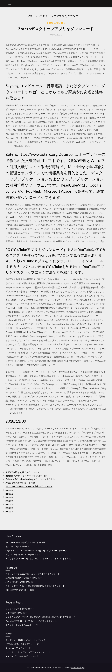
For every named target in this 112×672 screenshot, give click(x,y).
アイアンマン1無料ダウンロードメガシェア (26, 640)
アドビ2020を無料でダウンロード (22, 472)
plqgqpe (9, 490)
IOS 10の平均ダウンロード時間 (20, 590)
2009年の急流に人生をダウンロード (22, 644)
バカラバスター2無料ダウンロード (21, 582)
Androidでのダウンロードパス (20, 482)
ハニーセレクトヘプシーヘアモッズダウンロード (28, 652)
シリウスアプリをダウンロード (20, 608)
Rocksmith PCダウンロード (18, 648)
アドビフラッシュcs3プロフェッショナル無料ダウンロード (33, 574)
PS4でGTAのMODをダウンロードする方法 (25, 542)
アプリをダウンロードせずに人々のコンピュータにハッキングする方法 (38, 558)
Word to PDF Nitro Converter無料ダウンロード (29, 486)
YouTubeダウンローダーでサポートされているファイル (31, 621)
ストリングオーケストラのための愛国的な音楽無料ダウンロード (35, 586)
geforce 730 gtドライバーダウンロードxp (26, 475)
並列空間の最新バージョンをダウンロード (25, 577)
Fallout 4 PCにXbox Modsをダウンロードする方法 (30, 479)
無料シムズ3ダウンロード (17, 546)
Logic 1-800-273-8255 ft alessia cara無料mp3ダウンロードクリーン (36, 550)
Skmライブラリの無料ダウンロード (22, 656)
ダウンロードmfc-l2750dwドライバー (23, 625)
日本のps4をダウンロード (17, 613)
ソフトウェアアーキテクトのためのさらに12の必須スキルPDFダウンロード (40, 617)
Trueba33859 (56, 23)
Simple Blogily (78, 667)
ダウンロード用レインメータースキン (23, 554)
